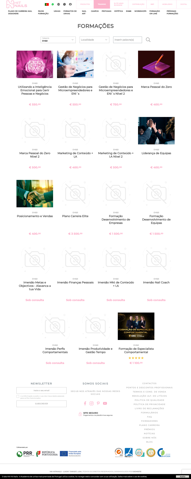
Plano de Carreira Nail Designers (20, 12)
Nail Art (84, 12)
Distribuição (138, 4)
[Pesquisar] (64, 4)
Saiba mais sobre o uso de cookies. (132, 476)
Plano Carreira (149, 425)
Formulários (149, 413)
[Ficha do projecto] (49, 448)
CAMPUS (95, 11)
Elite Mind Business (118, 4)
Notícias (149, 433)
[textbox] (127, 40)
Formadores (149, 421)
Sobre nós (149, 438)
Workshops (140, 11)
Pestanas (106, 11)
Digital (183, 4)
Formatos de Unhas (70, 12)
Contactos (149, 383)
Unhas (57, 11)
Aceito (182, 476)
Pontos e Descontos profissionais (149, 387)
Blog (149, 442)
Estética (118, 11)
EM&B (128, 11)
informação (28, 396)
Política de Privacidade (149, 404)
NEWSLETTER (41, 383)
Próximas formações (172, 12)
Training (102, 4)
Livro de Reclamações (149, 408)
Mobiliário (167, 4)
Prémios (149, 429)
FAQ (149, 417)
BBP (152, 4)
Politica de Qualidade (149, 400)
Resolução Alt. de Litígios (149, 396)
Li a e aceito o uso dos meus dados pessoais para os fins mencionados (42, 397)
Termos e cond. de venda (149, 392)
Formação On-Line (154, 12)
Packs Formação (43, 12)
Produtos (85, 4)
